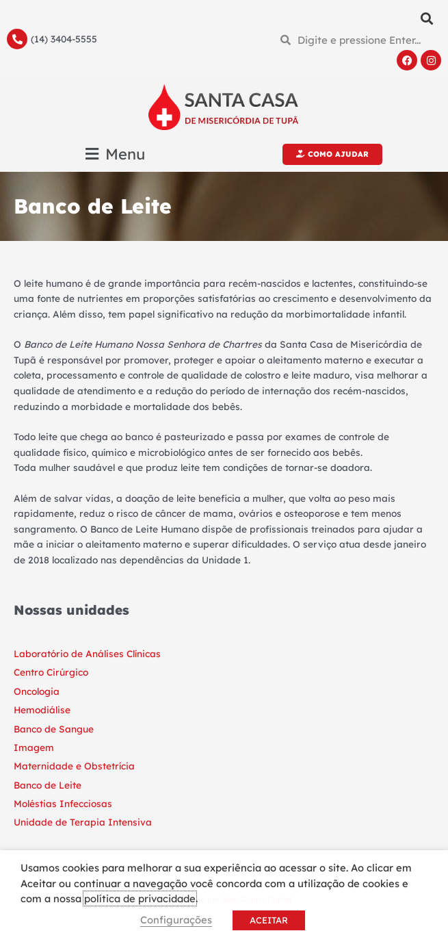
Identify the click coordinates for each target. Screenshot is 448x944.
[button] (426, 18)
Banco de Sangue (54, 729)
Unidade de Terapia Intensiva (83, 822)
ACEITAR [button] (269, 920)
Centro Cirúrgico (51, 672)
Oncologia (37, 691)
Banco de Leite (47, 785)
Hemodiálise (42, 709)
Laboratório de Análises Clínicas (87, 653)
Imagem (34, 747)
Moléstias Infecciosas (63, 803)
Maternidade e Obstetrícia (74, 765)
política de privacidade (140, 898)
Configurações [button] (176, 919)
